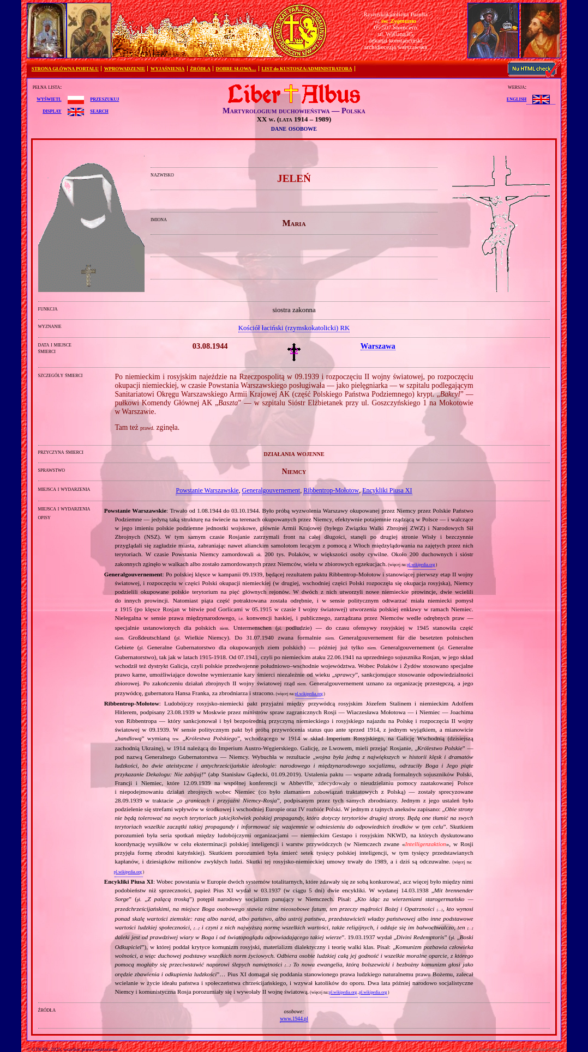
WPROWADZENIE (124, 68)
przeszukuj (104, 98)
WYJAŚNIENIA (168, 68)
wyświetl (49, 98)
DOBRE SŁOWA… (236, 68)
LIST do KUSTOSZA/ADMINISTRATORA (306, 68)
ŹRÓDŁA (200, 68)
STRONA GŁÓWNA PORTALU (65, 68)
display (52, 110)
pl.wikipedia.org (421, 564)
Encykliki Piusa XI (387, 490)
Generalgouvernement (271, 490)
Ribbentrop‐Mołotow (331, 490)
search (99, 110)
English (516, 98)
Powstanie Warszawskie (207, 490)
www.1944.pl (294, 1018)
